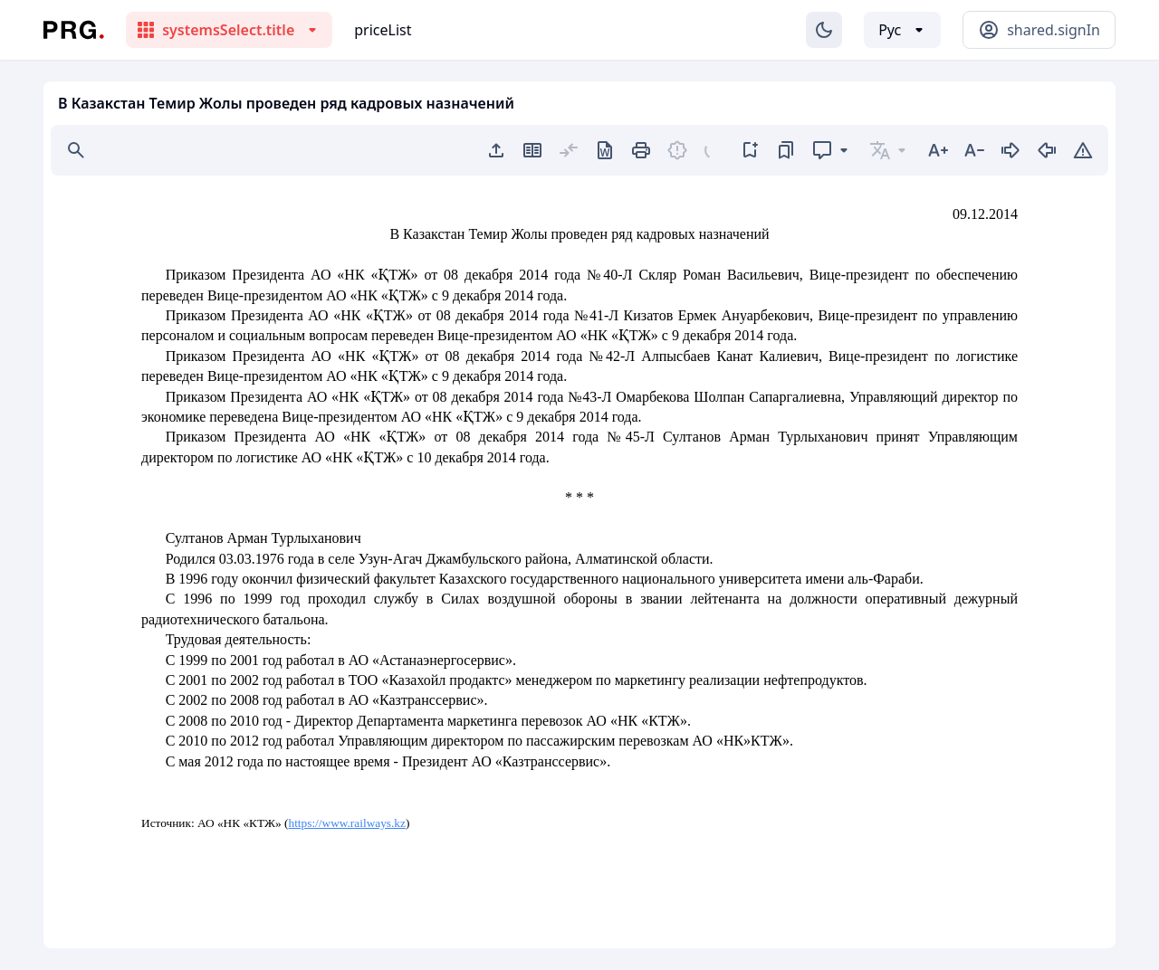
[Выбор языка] (902, 30)
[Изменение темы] (824, 30)
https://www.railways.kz (347, 823)
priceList (382, 30)
